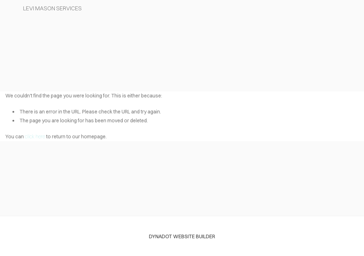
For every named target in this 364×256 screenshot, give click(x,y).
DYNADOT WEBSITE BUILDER (182, 236)
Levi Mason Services (52, 8)
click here (35, 136)
